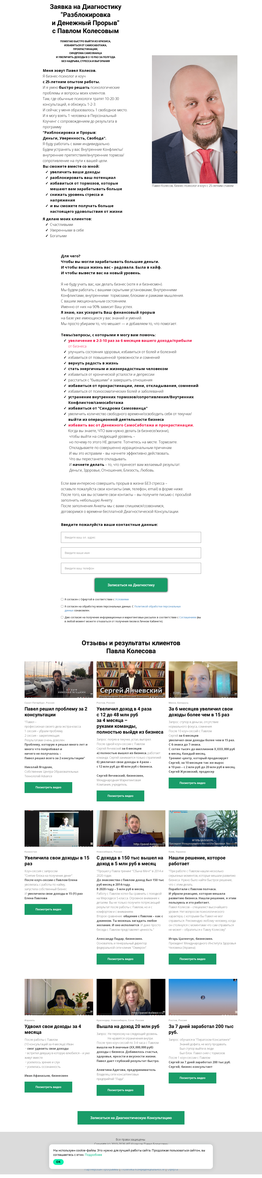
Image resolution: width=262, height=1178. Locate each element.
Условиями (122, 599)
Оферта (173, 1169)
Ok (58, 1162)
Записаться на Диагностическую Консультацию (131, 1118)
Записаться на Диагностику (131, 585)
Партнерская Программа (101, 1169)
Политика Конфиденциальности (142, 1169)
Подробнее (93, 1155)
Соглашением (187, 617)
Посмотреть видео (48, 787)
